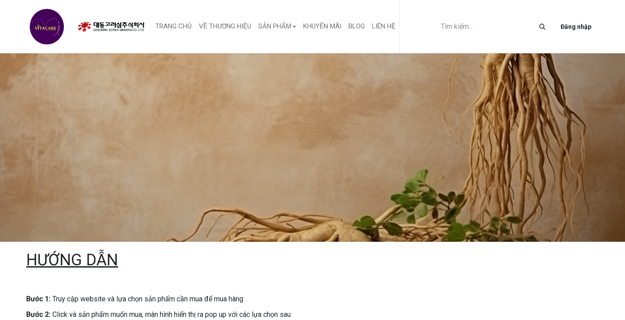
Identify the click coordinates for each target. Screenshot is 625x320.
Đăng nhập (576, 26)
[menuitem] (173, 26)
